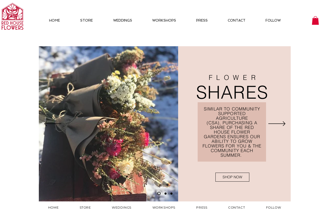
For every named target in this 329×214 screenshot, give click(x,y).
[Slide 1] (159, 193)
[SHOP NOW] (232, 177)
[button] (315, 20)
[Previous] (52, 124)
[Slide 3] (171, 193)
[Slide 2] (165, 193)
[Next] (277, 124)
